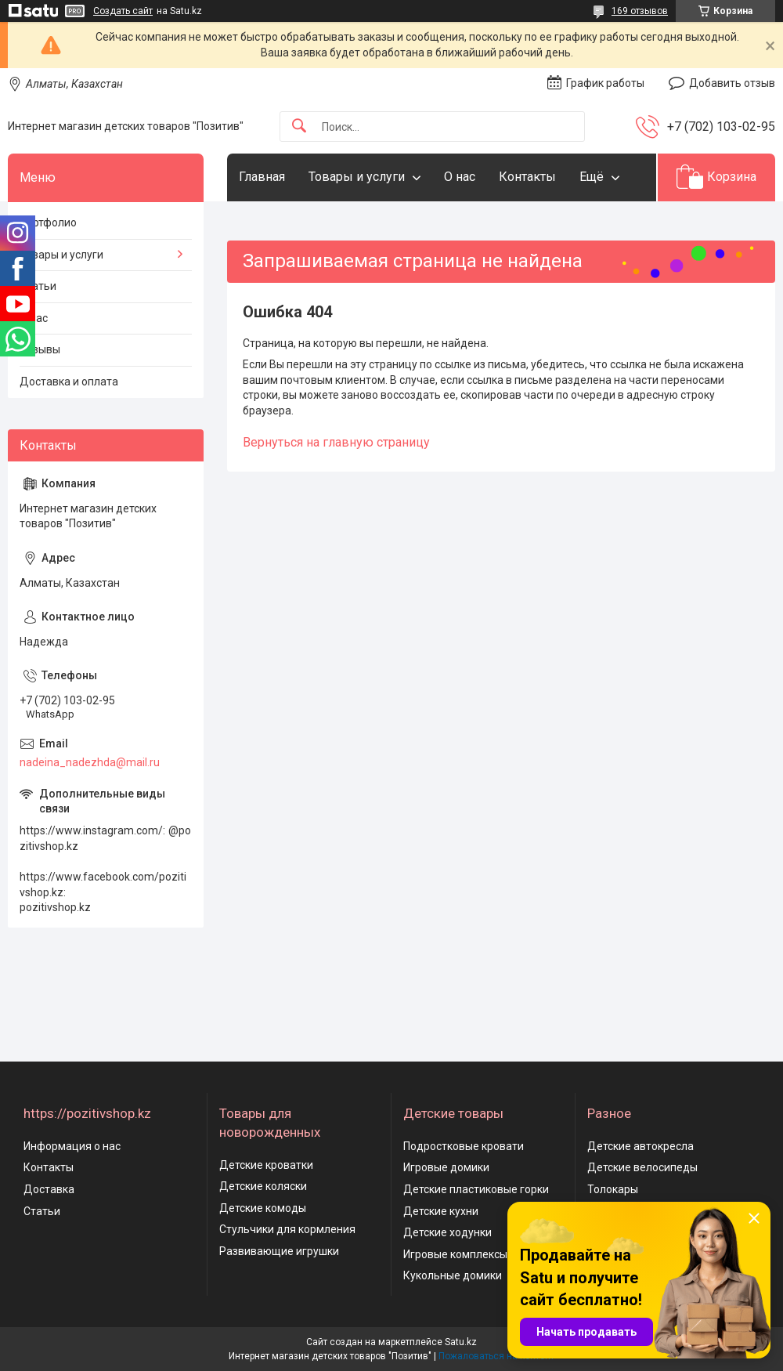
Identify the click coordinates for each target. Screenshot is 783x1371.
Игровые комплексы (455, 1254)
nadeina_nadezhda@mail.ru (90, 762)
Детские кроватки (266, 1165)
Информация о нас (72, 1146)
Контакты (527, 176)
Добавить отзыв (732, 83)
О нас (459, 176)
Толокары (612, 1189)
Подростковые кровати (463, 1146)
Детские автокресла (640, 1146)
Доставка (48, 1189)
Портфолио (48, 222)
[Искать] (299, 126)
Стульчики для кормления (287, 1229)
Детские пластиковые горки (476, 1189)
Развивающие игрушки (279, 1251)
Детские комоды (262, 1208)
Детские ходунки (447, 1232)
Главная (262, 176)
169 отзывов (640, 10)
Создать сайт (123, 10)
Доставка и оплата (69, 381)
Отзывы (40, 349)
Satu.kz (461, 1342)
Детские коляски (263, 1186)
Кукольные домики (452, 1275)
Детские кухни (440, 1211)
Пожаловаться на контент (496, 1356)
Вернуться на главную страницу (336, 442)
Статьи (38, 286)
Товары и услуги (357, 176)
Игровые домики (446, 1167)
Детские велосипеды (642, 1167)
